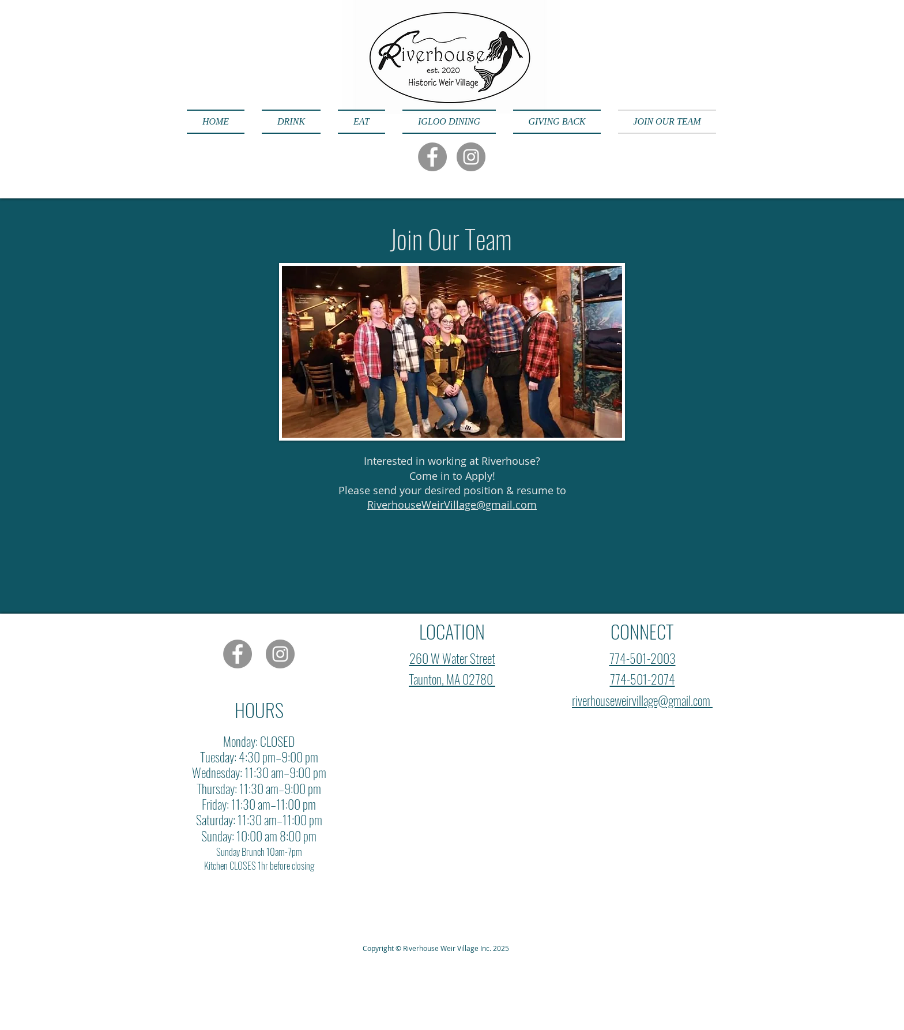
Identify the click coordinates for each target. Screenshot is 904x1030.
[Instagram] (471, 156)
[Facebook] (432, 156)
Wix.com (266, 906)
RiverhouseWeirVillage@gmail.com (452, 505)
